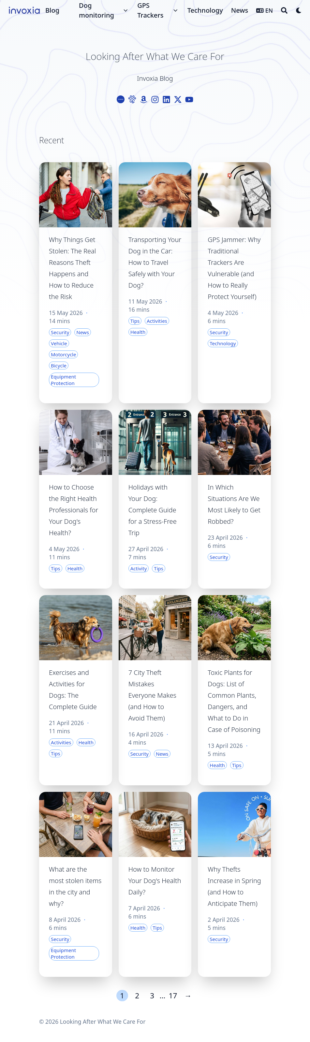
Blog (52, 10)
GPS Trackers (150, 10)
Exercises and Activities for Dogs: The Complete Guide (73, 689)
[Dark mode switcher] (299, 10)
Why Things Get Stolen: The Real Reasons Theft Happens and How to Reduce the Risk (72, 268)
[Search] (284, 10)
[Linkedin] (166, 99)
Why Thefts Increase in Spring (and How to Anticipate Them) (234, 886)
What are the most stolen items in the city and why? (75, 886)
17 (173, 996)
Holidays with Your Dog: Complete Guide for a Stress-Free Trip (152, 510)
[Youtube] (189, 99)
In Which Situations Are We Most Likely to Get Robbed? (234, 504)
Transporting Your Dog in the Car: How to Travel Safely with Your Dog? (155, 262)
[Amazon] (143, 99)
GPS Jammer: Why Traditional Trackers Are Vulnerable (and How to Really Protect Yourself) (234, 268)
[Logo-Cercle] (120, 99)
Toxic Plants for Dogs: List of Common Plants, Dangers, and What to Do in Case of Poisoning (234, 701)
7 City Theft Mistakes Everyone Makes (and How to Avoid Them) (152, 695)
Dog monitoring (96, 10)
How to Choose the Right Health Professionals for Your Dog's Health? (73, 510)
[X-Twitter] (178, 99)
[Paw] (132, 99)
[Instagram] (155, 99)
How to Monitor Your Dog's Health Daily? (154, 880)
